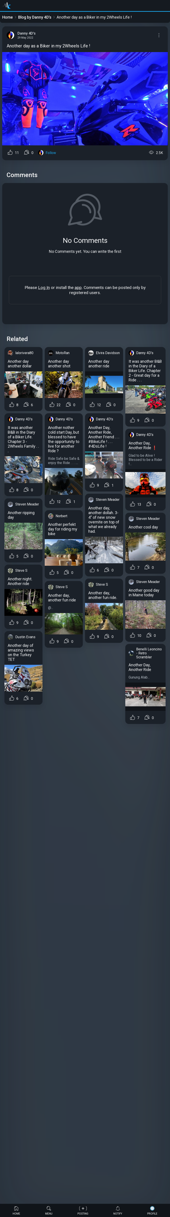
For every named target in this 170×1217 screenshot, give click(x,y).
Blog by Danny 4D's (34, 17)
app (78, 287)
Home (7, 17)
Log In (44, 287)
